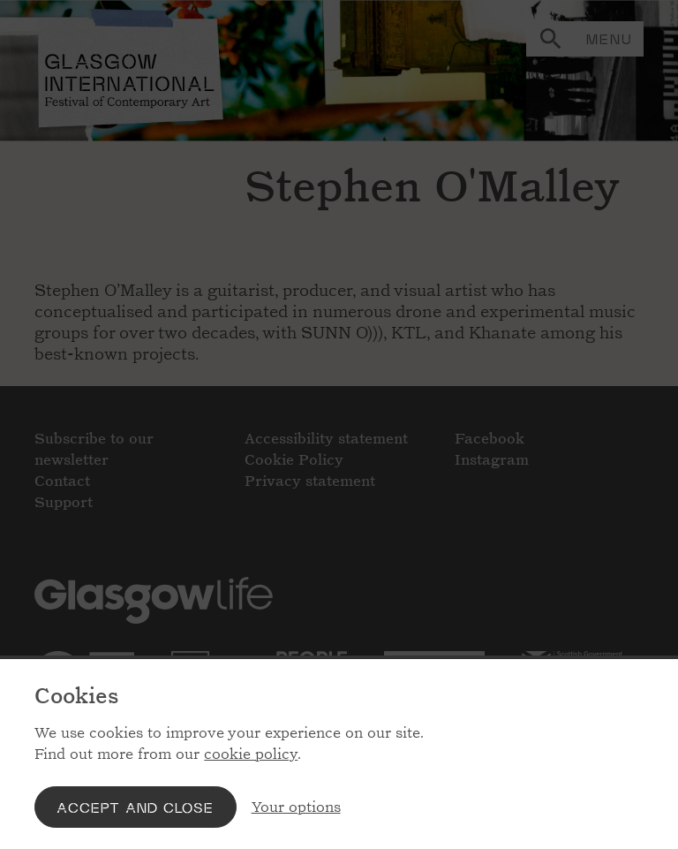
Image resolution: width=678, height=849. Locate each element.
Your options (296, 807)
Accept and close (135, 807)
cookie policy (251, 754)
